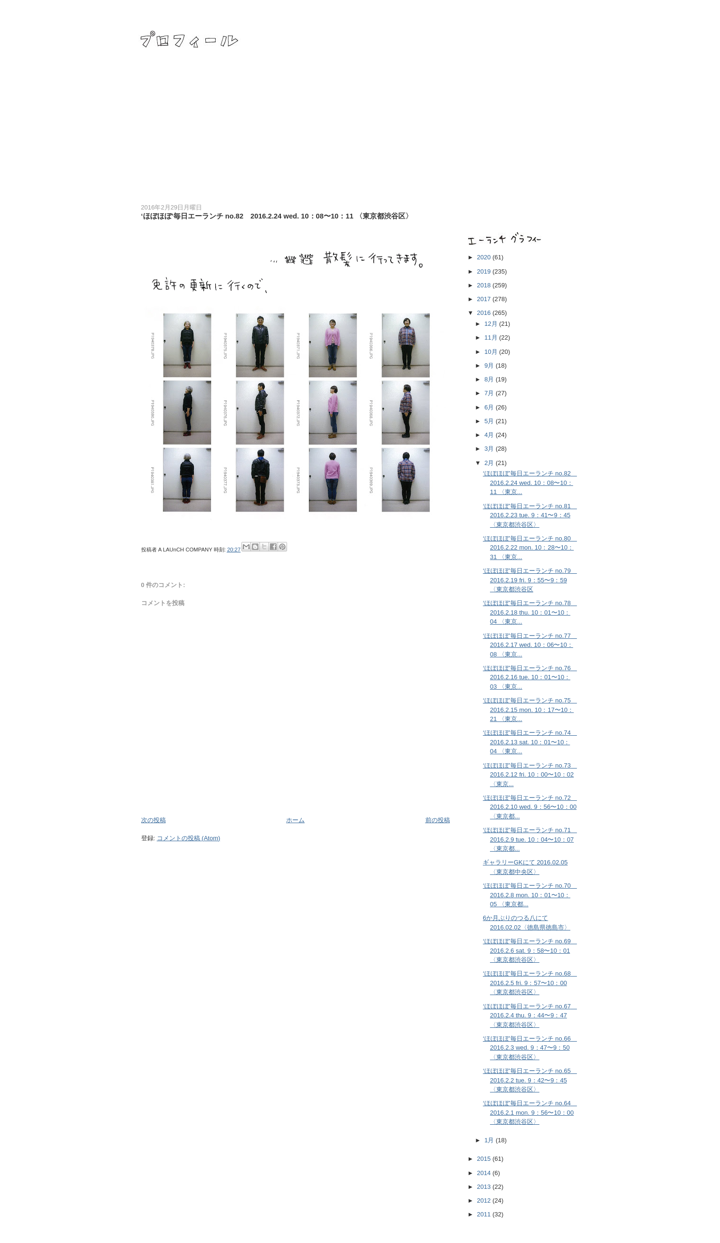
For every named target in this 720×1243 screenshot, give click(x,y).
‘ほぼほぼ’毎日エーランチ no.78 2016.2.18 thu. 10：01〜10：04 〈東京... (530, 612)
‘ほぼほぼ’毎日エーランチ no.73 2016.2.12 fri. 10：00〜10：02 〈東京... (530, 775)
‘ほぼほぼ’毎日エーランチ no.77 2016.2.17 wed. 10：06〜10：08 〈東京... (530, 645)
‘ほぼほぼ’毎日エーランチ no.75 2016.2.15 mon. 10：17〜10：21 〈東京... (530, 709)
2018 (485, 285)
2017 (485, 299)
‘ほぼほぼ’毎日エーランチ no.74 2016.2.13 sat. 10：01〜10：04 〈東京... (530, 742)
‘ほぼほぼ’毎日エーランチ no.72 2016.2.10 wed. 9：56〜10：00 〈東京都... (530, 807)
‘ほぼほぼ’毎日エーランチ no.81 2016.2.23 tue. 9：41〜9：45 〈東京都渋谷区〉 (530, 515)
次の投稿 (153, 820)
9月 (490, 365)
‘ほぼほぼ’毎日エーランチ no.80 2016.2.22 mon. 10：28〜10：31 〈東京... (530, 547)
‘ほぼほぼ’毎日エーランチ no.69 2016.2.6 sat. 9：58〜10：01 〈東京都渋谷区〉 (530, 950)
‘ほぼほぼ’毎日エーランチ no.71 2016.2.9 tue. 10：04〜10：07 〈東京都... (530, 839)
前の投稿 (437, 820)
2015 (485, 1158)
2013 (485, 1186)
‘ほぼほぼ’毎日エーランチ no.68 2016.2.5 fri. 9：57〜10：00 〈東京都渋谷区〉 (530, 983)
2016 (485, 312)
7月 (490, 393)
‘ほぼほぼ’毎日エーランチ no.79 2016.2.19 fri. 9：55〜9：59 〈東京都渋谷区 (530, 580)
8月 (490, 379)
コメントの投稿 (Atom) (189, 838)
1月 (490, 1140)
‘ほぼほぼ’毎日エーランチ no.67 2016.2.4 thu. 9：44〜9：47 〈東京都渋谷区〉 (530, 1015)
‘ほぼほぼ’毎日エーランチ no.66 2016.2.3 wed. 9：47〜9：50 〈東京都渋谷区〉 (530, 1048)
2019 (485, 271)
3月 (490, 448)
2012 (485, 1200)
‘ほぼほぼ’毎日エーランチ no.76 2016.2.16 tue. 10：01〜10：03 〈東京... (530, 677)
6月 (490, 407)
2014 (485, 1173)
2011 (485, 1214)
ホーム (295, 820)
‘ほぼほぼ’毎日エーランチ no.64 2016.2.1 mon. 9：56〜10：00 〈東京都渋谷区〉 (530, 1112)
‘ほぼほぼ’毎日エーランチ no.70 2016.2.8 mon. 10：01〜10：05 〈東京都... (530, 895)
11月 (491, 337)
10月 (491, 351)
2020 (485, 257)
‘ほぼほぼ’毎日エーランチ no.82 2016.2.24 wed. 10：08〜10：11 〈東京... (530, 482)
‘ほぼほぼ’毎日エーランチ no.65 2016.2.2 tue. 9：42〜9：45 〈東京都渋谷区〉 (530, 1080)
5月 (490, 421)
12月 (491, 323)
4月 (490, 434)
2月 (490, 462)
